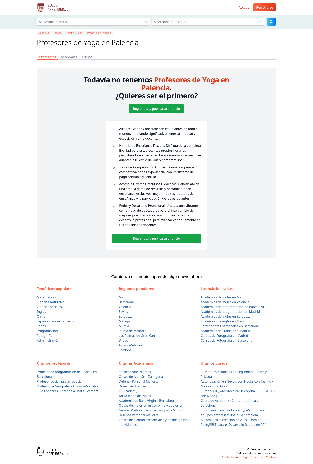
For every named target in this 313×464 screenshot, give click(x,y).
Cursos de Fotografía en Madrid (224, 335)
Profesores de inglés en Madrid (224, 321)
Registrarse (264, 7)
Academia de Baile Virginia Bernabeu (146, 400)
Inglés (41, 311)
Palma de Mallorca (132, 331)
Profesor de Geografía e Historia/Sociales (67, 386)
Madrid (124, 297)
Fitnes (41, 326)
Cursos (87, 57)
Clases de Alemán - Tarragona (141, 376)
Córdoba (125, 350)
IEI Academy (128, 391)
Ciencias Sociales (49, 307)
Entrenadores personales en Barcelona (230, 326)
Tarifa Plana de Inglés (135, 396)
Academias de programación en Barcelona (232, 307)
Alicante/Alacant (131, 345)
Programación (47, 331)
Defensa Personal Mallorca (139, 381)
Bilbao (123, 340)
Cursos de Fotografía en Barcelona (226, 340)
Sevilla (123, 311)
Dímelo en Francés (133, 386)
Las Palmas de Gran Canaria (139, 335)
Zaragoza (126, 316)
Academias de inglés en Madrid (224, 297)
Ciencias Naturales (50, 302)
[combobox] (39, 21)
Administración (48, 340)
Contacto (228, 457)
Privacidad (257, 457)
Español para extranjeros (55, 321)
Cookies (271, 457)
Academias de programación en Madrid (230, 311)
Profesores (47, 57)
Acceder (245, 7)
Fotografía (44, 335)
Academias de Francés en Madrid (225, 331)
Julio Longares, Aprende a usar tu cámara (67, 391)
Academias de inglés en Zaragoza (226, 316)
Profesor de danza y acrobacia (59, 381)
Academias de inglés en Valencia (225, 302)
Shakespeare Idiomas (135, 372)
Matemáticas (46, 297)
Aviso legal (242, 457)
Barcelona (126, 302)
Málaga (124, 321)
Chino (41, 316)
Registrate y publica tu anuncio (156, 108)
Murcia (124, 326)
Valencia (125, 307)
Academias (69, 57)
